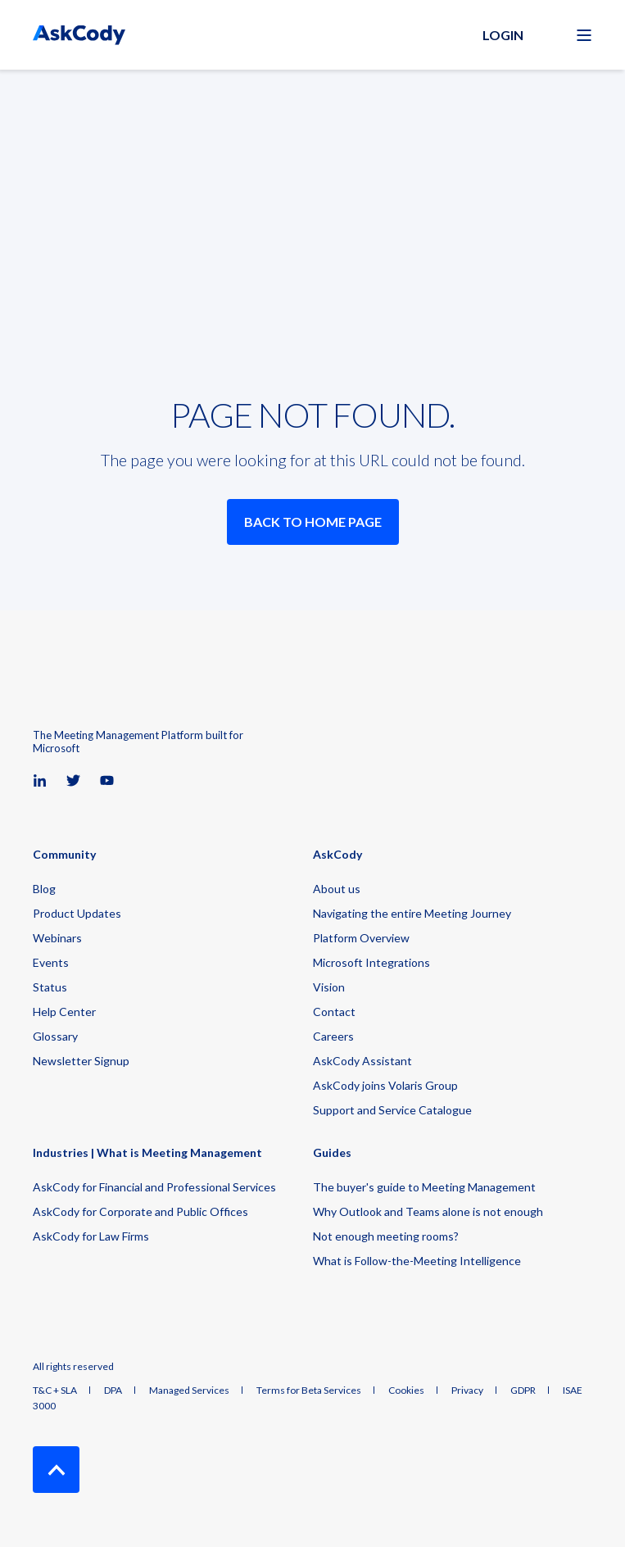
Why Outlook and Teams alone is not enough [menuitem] (428, 1211)
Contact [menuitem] (334, 1011)
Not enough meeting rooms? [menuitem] (386, 1236)
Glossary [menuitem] (55, 1036)
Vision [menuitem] (329, 987)
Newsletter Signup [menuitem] (81, 1061)
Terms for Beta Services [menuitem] (308, 1390)
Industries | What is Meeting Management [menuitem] (147, 1153)
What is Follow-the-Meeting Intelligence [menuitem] (417, 1261)
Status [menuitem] (50, 987)
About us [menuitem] (336, 889)
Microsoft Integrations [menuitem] (371, 962)
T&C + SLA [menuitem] (55, 1390)
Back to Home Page (313, 521)
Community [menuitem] (64, 855)
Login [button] (502, 35)
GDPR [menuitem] (523, 1390)
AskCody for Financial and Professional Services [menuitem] (154, 1187)
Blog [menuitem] (44, 889)
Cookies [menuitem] (406, 1390)
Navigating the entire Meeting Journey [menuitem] (412, 913)
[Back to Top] (56, 1469)
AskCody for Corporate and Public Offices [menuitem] (140, 1211)
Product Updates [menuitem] (77, 913)
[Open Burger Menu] (584, 35)
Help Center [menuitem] (64, 1011)
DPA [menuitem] (113, 1390)
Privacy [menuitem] (467, 1390)
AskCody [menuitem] (337, 855)
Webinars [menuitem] (57, 938)
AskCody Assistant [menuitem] (362, 1061)
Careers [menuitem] (333, 1036)
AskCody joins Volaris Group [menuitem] (385, 1085)
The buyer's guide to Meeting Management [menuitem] (424, 1187)
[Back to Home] (79, 35)
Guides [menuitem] (332, 1153)
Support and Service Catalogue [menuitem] (392, 1110)
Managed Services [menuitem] (189, 1390)
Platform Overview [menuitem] (361, 938)
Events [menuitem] (51, 962)
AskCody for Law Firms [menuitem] (91, 1236)
